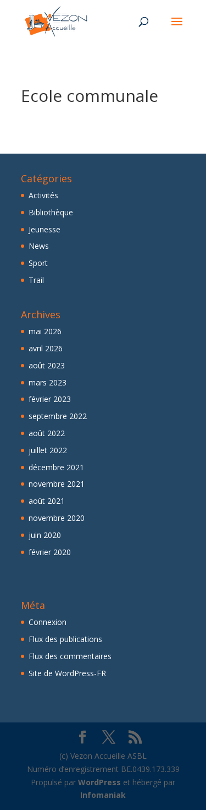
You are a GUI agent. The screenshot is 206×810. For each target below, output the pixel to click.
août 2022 (47, 433)
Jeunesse (44, 229)
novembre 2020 (57, 518)
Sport (38, 263)
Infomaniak (103, 795)
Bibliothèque (51, 212)
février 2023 (50, 399)
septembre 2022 (58, 416)
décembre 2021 (56, 467)
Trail (36, 280)
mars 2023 (47, 382)
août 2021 (47, 501)
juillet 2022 (48, 450)
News (39, 246)
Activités (43, 195)
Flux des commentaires (70, 656)
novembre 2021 (57, 484)
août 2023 (47, 365)
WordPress (99, 782)
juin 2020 (45, 535)
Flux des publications (65, 639)
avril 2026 (46, 348)
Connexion (47, 622)
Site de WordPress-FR (67, 673)
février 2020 (50, 552)
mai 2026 (45, 331)
